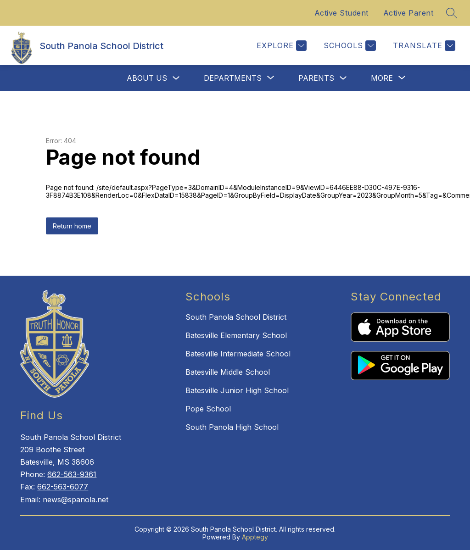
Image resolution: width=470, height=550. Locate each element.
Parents (316, 78)
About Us (147, 78)
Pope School (208, 408)
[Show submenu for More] (382, 77)
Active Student (341, 12)
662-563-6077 (62, 486)
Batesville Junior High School (237, 390)
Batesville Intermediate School (238, 353)
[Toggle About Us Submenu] (176, 78)
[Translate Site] (423, 45)
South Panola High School (232, 427)
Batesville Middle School (227, 372)
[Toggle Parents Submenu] (343, 78)
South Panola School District (235, 317)
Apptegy (255, 537)
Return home (72, 226)
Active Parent (408, 12)
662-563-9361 (71, 474)
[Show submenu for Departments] (233, 77)
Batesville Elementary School (236, 335)
